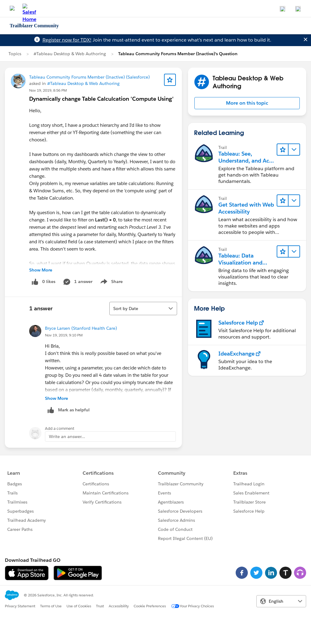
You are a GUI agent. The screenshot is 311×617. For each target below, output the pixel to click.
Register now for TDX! (67, 40)
